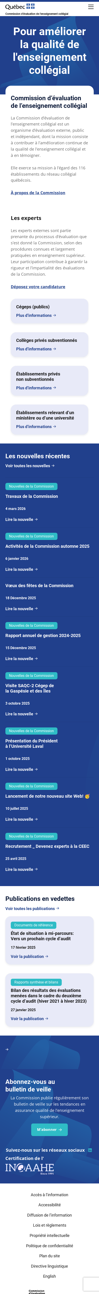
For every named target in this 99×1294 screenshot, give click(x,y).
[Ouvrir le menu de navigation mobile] (91, 7)
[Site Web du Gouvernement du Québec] (20, 7)
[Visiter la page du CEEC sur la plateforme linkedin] (90, 1150)
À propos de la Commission (38, 192)
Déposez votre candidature (38, 286)
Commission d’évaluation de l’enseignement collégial (36, 13)
